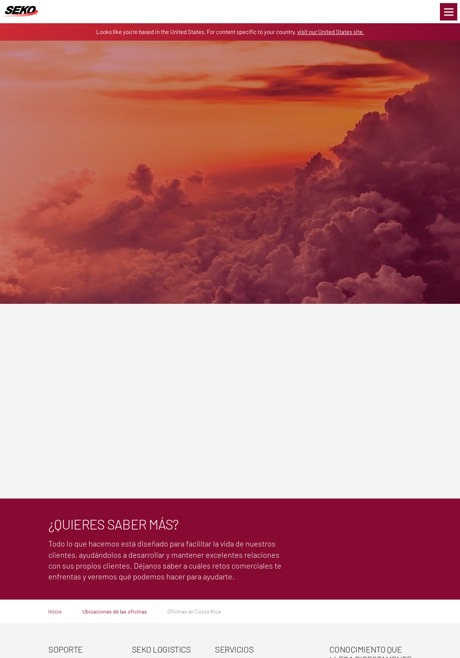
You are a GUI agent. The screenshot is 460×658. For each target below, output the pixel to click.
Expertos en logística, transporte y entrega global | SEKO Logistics (19, 11)
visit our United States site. (330, 31)
